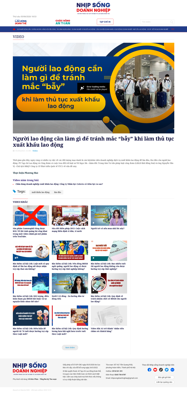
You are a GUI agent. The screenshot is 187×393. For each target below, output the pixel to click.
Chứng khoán (36, 29)
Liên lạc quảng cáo (164, 382)
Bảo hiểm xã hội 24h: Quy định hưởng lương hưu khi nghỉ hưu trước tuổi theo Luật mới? (70, 331)
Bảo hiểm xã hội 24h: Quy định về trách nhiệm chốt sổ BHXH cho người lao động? (109, 299)
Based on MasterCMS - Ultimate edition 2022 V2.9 (32, 390)
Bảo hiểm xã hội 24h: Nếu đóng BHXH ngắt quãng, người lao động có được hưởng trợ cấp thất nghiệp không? (70, 266)
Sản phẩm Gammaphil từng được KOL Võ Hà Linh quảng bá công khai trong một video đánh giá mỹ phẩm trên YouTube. (30, 232)
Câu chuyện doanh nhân (105, 29)
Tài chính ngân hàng (64, 29)
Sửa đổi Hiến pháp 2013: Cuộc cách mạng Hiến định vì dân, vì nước (68, 229)
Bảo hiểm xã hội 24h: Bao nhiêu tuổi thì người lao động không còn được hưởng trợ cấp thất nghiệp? (108, 266)
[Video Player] (93, 88)
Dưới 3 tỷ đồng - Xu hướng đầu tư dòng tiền (68, 297)
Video (18, 36)
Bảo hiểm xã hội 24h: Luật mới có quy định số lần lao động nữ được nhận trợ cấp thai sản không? (31, 266)
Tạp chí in (105, 21)
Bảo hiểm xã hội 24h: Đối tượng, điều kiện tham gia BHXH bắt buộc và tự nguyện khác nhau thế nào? (31, 299)
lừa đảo (57, 192)
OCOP (149, 29)
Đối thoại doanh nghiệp (160, 29)
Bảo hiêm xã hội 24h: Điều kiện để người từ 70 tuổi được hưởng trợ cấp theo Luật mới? (30, 331)
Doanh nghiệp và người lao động (83, 29)
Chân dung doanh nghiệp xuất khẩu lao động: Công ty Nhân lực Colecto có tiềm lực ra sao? (59, 184)
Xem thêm (70, 347)
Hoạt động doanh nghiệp (123, 29)
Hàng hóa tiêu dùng (49, 29)
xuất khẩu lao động (41, 192)
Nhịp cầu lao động (139, 29)
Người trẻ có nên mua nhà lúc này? (107, 228)
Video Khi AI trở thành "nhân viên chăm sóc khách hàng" (107, 330)
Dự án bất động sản (24, 29)
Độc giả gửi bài (164, 377)
